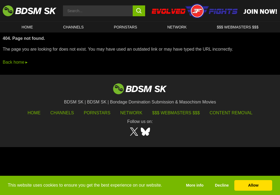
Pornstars (97, 112)
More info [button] (195, 185)
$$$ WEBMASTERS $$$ (237, 27)
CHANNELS (73, 27)
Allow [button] (253, 185)
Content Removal (231, 112)
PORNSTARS (125, 27)
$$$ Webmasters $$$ (176, 112)
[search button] (139, 10)
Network (177, 27)
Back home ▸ (15, 62)
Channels (62, 112)
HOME (27, 27)
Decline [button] (222, 185)
